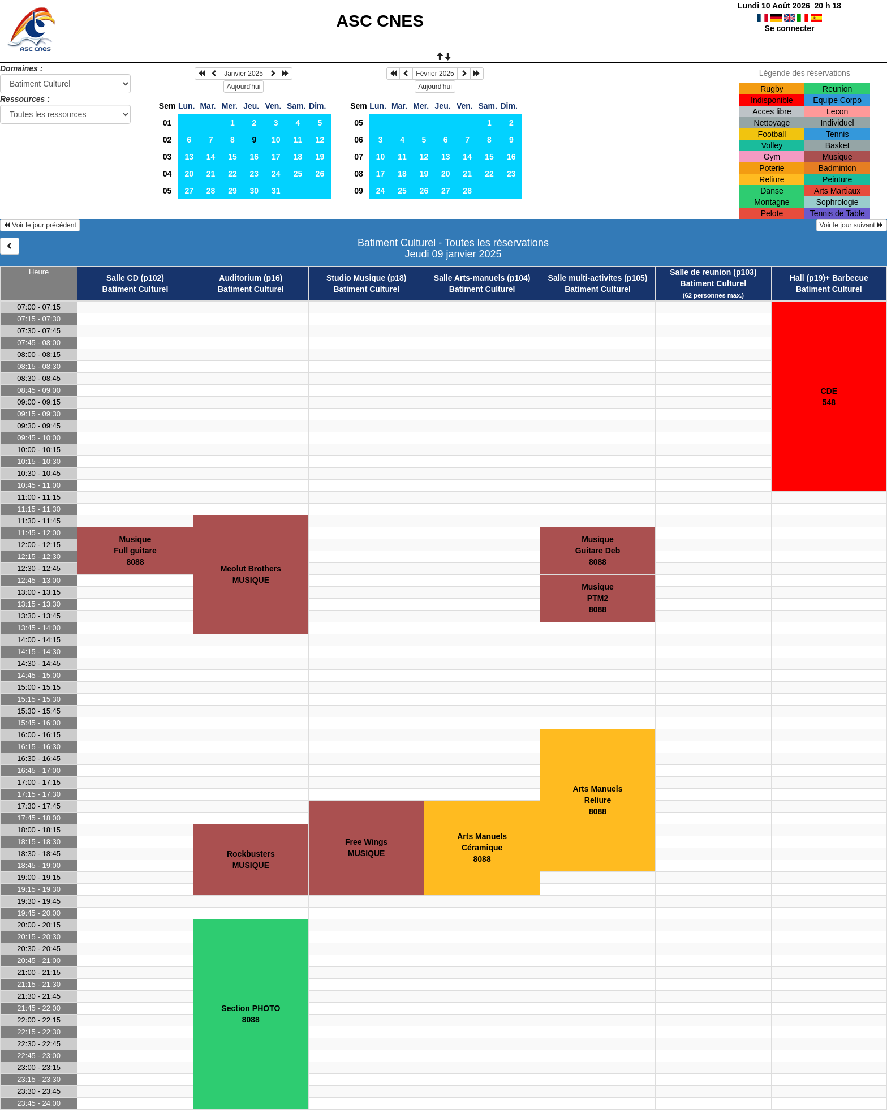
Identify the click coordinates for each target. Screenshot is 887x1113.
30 (254, 190)
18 (298, 156)
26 (320, 173)
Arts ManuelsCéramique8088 (482, 847)
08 (358, 173)
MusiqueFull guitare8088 (135, 550)
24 (276, 173)
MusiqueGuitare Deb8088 (597, 550)
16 (254, 156)
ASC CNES (380, 20)
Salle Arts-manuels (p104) (482, 277)
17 (276, 156)
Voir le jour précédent (39, 225)
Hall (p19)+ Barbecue (829, 277)
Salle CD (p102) (135, 277)
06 (358, 139)
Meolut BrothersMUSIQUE (251, 574)
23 (254, 173)
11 (298, 139)
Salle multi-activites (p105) (598, 277)
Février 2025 (435, 74)
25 (298, 173)
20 (188, 173)
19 (320, 156)
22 (232, 173)
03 (167, 156)
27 (188, 190)
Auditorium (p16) (250, 277)
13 (188, 156)
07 (358, 156)
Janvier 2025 (243, 74)
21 (211, 173)
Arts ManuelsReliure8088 (598, 800)
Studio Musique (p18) (366, 277)
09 (358, 190)
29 (232, 190)
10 (276, 139)
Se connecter (790, 28)
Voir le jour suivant (852, 225)
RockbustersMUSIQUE (251, 859)
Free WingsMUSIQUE (366, 847)
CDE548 (829, 396)
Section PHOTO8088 (250, 1014)
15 (232, 156)
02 (167, 139)
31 (276, 190)
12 (320, 139)
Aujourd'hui (244, 87)
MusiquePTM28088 (598, 598)
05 (167, 190)
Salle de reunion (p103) (713, 272)
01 (167, 122)
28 (211, 190)
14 (211, 156)
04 (167, 173)
